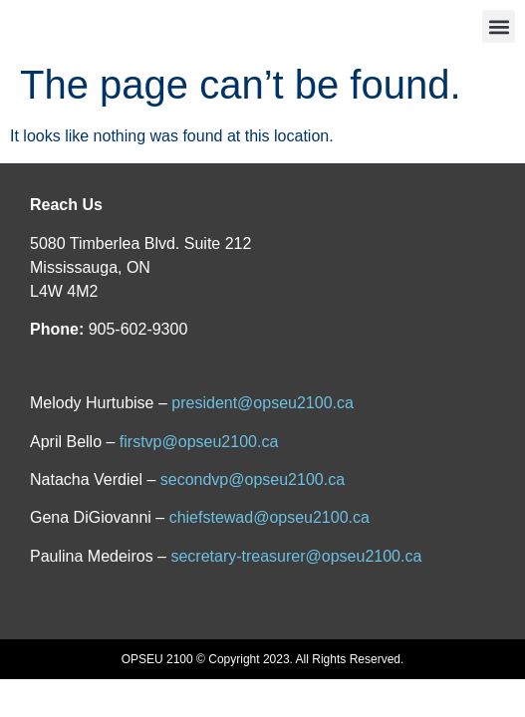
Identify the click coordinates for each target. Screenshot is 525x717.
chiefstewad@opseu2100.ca (269, 517)
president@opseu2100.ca (262, 402)
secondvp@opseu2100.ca (252, 479)
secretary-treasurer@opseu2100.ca (295, 556)
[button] (498, 26)
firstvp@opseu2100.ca (199, 441)
